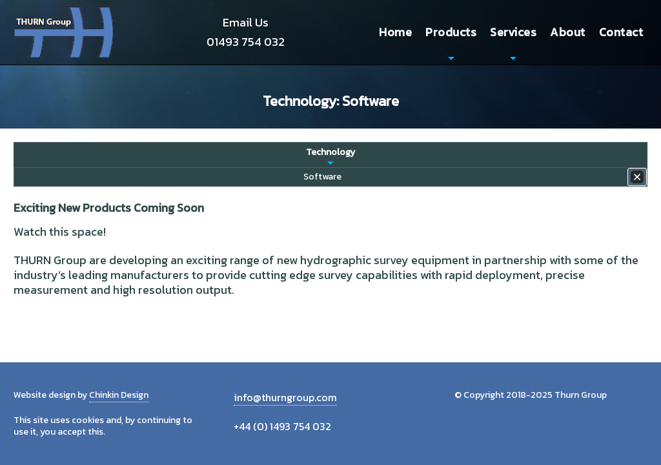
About (567, 32)
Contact (621, 32)
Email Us (246, 22)
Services (513, 32)
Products (450, 32)
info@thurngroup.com (285, 397)
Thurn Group (65, 32)
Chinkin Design (118, 395)
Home (395, 32)
